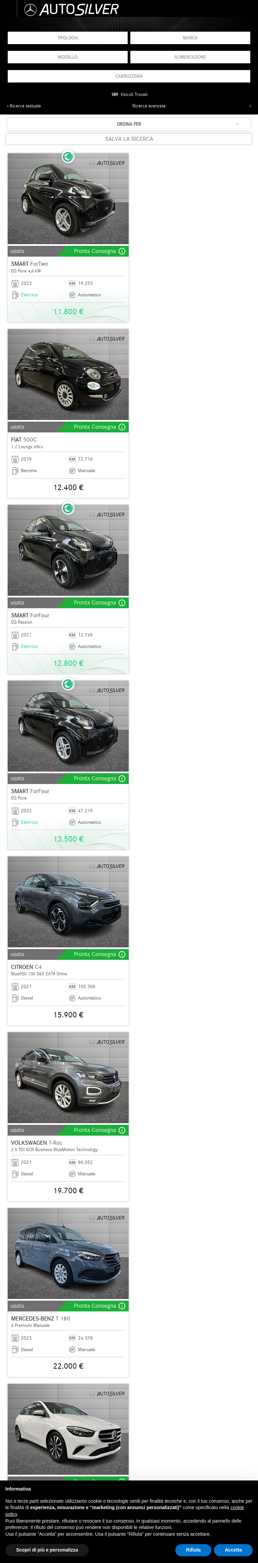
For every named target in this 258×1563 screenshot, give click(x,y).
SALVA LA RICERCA (129, 138)
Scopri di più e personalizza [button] (47, 1550)
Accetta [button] (233, 1550)
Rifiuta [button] (193, 1550)
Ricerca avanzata (149, 106)
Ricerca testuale (25, 106)
